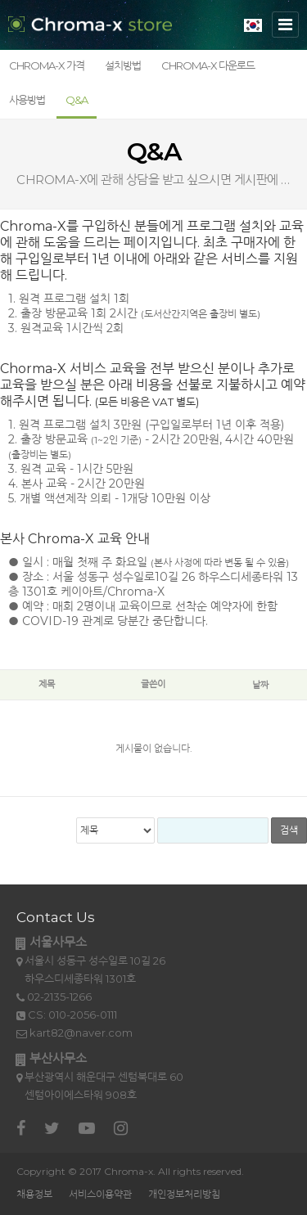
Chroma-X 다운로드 (208, 65)
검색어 (0, 669)
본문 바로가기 (0, 0)
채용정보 (34, 1194)
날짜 (260, 685)
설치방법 (123, 65)
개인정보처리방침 (184, 1194)
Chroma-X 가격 (46, 65)
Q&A (76, 99)
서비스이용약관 (100, 1194)
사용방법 (27, 99)
